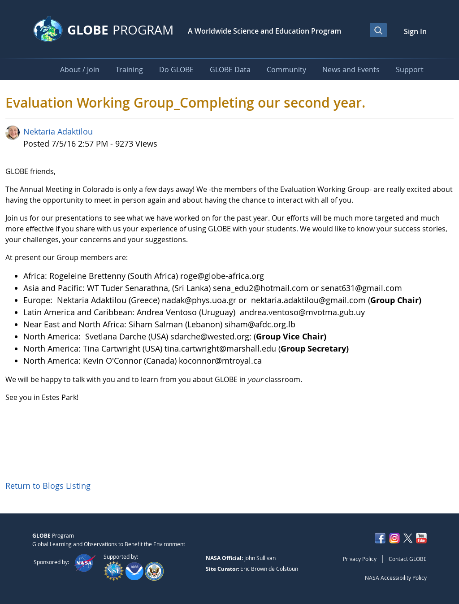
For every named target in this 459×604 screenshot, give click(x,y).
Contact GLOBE (408, 558)
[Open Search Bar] (378, 30)
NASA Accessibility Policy (396, 577)
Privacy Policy (360, 558)
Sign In (415, 31)
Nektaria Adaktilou (58, 131)
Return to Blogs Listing (48, 485)
